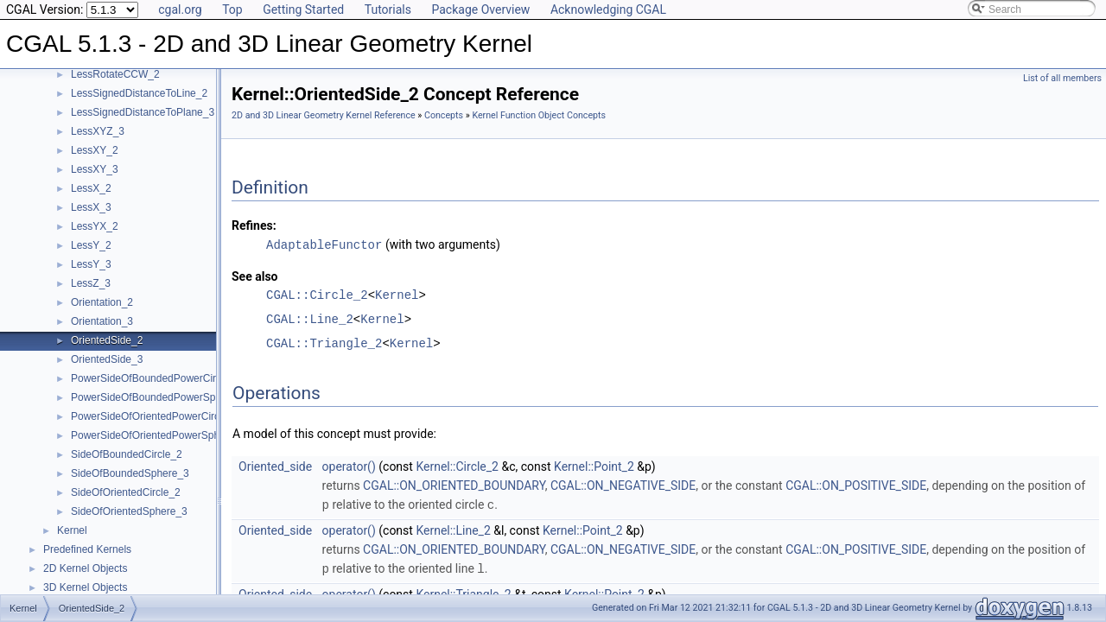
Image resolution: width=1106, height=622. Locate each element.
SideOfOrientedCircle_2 (126, 492)
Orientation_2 (102, 302)
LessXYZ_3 (97, 131)
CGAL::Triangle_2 (324, 342)
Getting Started (303, 9)
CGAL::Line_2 (309, 318)
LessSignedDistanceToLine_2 (139, 93)
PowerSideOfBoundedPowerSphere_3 (159, 397)
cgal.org (179, 9)
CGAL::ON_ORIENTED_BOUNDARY (454, 485)
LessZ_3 (91, 283)
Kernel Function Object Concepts (539, 115)
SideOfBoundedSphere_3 (130, 473)
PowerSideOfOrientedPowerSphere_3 (158, 435)
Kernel (72, 530)
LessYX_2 (94, 226)
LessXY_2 (94, 150)
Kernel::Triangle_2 (463, 592)
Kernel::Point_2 (594, 466)
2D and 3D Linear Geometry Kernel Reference (324, 115)
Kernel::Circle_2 (457, 466)
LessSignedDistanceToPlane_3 (142, 112)
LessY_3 (91, 264)
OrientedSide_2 (107, 340)
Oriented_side (275, 466)
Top (232, 9)
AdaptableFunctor (324, 244)
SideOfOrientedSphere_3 (129, 511)
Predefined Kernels (87, 549)
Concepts (443, 115)
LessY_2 (91, 245)
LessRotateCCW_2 (115, 74)
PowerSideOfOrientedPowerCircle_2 (155, 416)
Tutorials (388, 9)
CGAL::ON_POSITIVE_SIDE (855, 485)
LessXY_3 (94, 169)
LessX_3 (91, 207)
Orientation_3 (102, 321)
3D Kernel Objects (85, 587)
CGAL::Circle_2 (317, 294)
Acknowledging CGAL (608, 9)
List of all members (1062, 78)
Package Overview (480, 9)
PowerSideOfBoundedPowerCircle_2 (156, 378)
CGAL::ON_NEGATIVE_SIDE (623, 485)
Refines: (254, 225)
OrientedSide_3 (107, 359)
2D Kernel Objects (85, 568)
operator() (349, 466)
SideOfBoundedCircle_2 (126, 454)
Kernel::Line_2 (453, 529)
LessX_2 (91, 188)
